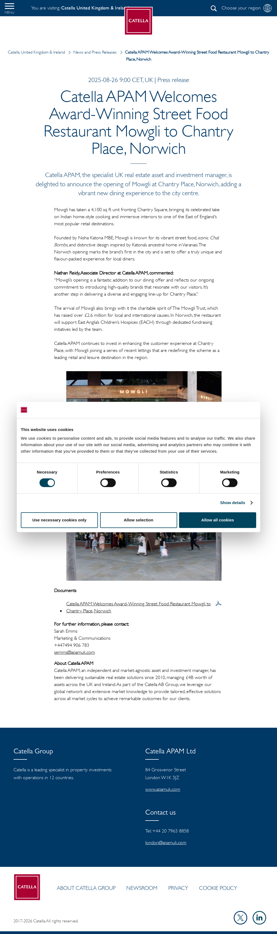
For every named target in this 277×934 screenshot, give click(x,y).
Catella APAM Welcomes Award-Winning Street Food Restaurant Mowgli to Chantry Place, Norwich (138, 607)
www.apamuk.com (162, 789)
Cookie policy (218, 888)
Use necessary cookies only (59, 520)
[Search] (214, 8)
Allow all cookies (217, 520)
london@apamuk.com (165, 842)
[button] (9, 8)
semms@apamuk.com (74, 652)
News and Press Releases (91, 52)
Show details (232, 502)
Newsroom (141, 888)
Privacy (178, 888)
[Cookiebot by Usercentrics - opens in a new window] (232, 410)
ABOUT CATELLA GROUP (86, 888)
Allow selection (138, 520)
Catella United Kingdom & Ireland (37, 52)
